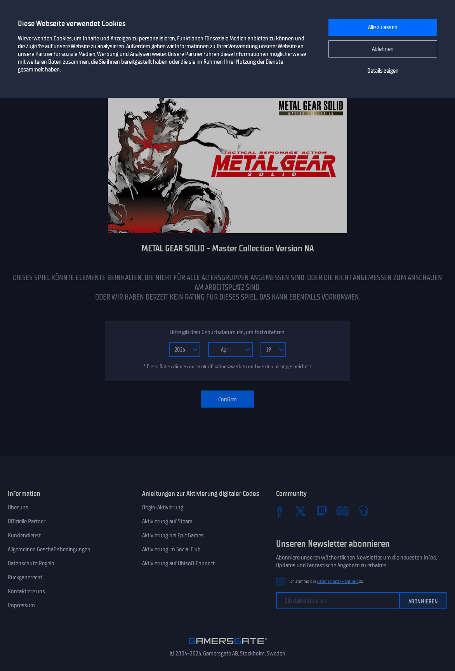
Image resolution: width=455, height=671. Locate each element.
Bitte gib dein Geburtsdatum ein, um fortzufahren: (227, 332)
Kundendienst (24, 535)
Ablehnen (383, 49)
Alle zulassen (383, 27)
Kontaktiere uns (26, 591)
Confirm (227, 399)
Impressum (21, 605)
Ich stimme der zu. (326, 581)
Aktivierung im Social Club (171, 549)
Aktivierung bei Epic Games (173, 535)
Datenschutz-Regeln (31, 563)
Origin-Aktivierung (162, 507)
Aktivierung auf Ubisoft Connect (178, 563)
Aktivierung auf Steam (167, 521)
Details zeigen (383, 71)
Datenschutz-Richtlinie (338, 581)
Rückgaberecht (25, 577)
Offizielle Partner (26, 521)
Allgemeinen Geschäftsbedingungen (49, 549)
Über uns (18, 507)
